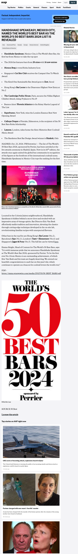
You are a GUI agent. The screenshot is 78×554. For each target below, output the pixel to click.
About (59, 2)
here (56, 242)
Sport (52, 7)
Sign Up (73, 2)
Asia (3, 45)
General (36, 7)
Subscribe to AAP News (61, 17)
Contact (54, 2)
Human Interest (34, 45)
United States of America (9, 48)
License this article (10, 415)
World (58, 7)
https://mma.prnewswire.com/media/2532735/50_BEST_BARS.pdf (31, 273)
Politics (20, 7)
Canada (20, 45)
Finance (44, 7)
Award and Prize (11, 45)
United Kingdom (44, 45)
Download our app (60, 21)
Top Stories (11, 7)
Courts (28, 7)
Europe (26, 45)
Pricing (49, 2)
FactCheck (67, 7)
